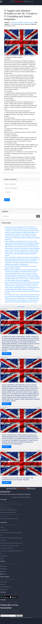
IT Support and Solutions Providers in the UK (22, 22)
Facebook (3, 566)
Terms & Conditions (6, 510)
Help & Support (4, 576)
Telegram (3, 574)
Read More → (6, 353)
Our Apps (3, 592)
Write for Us (3, 589)
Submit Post (3, 530)
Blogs (2, 558)
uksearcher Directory (21, 488)
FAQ (14, 512)
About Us (3, 584)
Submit (7, 199)
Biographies (3, 556)
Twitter (2, 571)
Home (2, 527)
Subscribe (19, 615)
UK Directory (22, 1)
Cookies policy (8, 512)
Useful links (3, 522)
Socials (2, 561)
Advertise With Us (5, 587)
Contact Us (3, 581)
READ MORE (21, 306)
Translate (3, 599)
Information (3, 499)
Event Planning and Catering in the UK (11, 543)
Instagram (3, 569)
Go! (38, 216)
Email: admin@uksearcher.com (9, 518)
